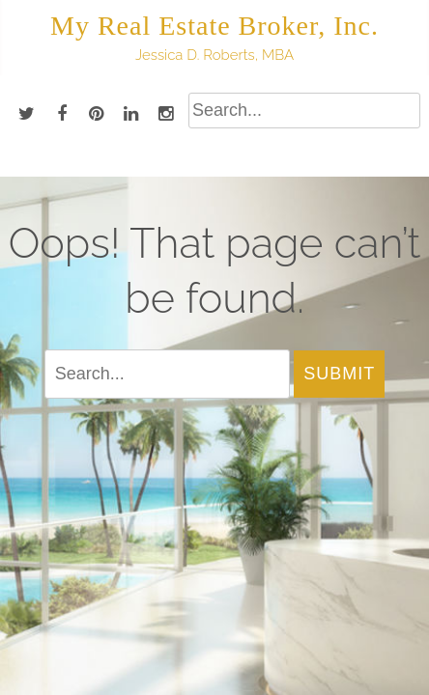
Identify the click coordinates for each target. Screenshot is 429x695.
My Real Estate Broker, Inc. (214, 26)
